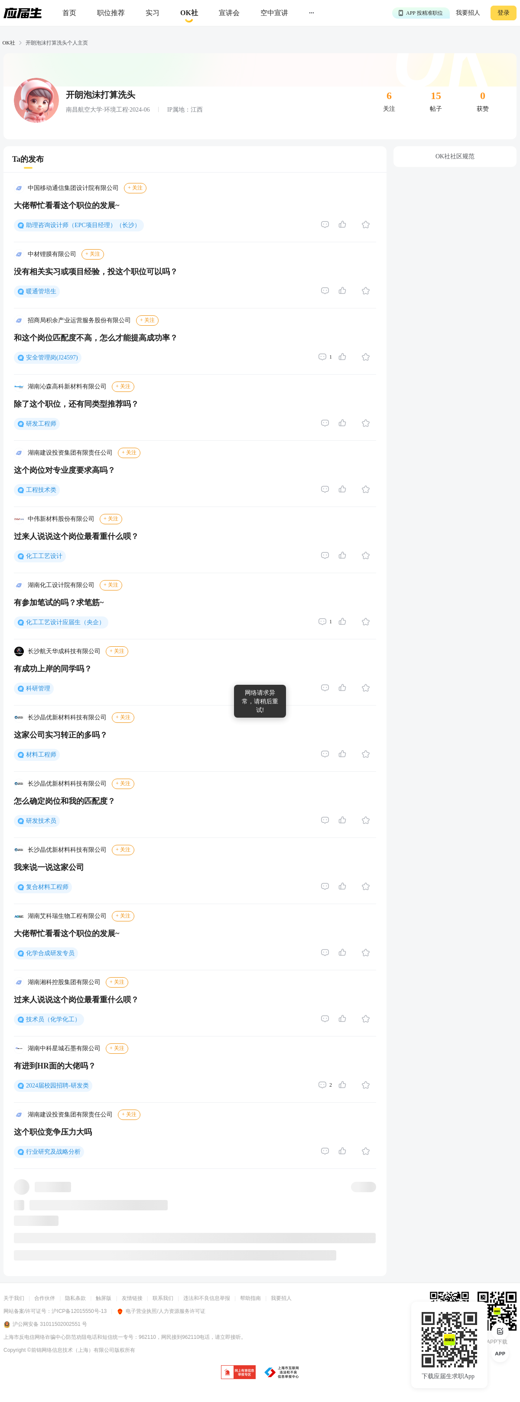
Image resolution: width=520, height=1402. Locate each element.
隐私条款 (75, 1298)
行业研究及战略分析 (53, 1152)
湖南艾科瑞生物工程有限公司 (67, 916)
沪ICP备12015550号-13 (79, 1311)
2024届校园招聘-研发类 (57, 1085)
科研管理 (38, 688)
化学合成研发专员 (50, 953)
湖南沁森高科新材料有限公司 (67, 386)
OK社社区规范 (455, 156)
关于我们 (13, 1298)
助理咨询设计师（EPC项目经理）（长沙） (83, 225)
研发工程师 (41, 423)
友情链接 (132, 1298)
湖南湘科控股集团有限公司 (64, 982)
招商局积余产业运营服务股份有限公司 (79, 320)
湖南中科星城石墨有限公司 (64, 1048)
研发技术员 (41, 821)
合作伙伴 (44, 1298)
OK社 (9, 43)
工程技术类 (41, 490)
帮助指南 (250, 1298)
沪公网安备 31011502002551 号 (45, 1324)
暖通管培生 (41, 291)
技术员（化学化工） (53, 1019)
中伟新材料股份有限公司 (61, 519)
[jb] (238, 1372)
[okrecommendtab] (189, 13)
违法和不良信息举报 (206, 1298)
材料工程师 (41, 754)
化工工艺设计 (44, 556)
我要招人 (468, 13)
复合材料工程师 (47, 887)
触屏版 (103, 1298)
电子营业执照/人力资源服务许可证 (161, 1311)
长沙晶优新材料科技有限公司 (67, 717)
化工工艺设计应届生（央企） (65, 622)
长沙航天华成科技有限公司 (64, 651)
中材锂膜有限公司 (52, 254)
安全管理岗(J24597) (52, 357)
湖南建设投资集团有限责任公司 (70, 452)
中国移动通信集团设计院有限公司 (73, 188)
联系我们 (163, 1298)
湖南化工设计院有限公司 (61, 585)
